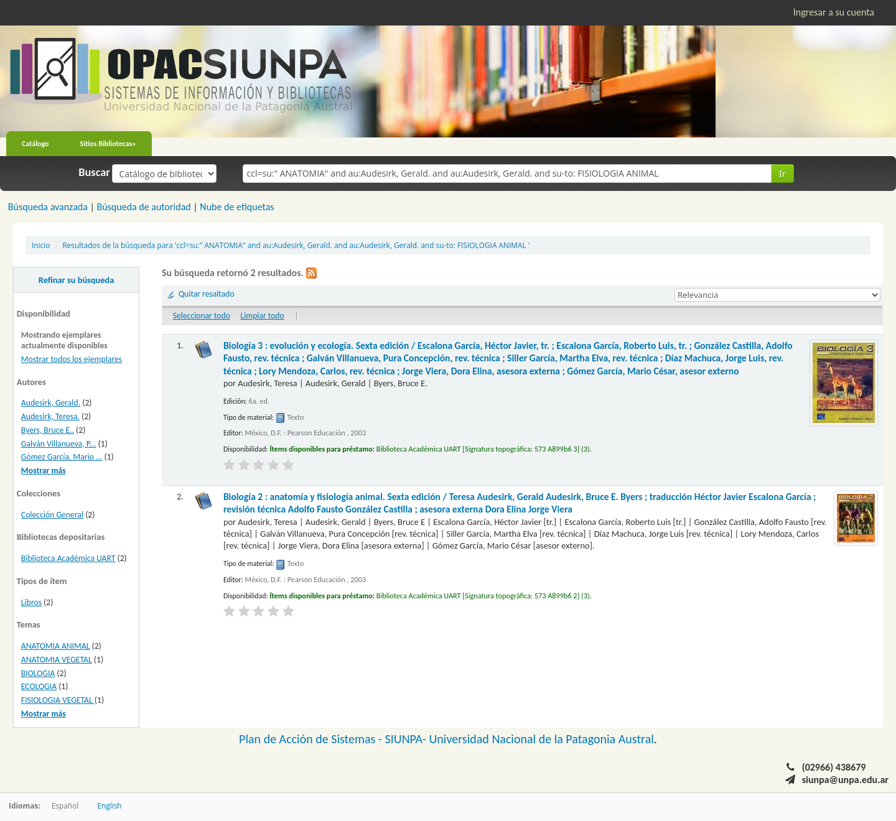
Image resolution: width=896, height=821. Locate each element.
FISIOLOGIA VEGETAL (58, 700)
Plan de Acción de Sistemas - (312, 738)
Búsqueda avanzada (48, 207)
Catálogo (35, 143)
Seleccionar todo (201, 315)
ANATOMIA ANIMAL (55, 646)
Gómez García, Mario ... (61, 457)
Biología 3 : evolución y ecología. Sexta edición (508, 358)
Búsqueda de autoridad (143, 207)
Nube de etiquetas (237, 207)
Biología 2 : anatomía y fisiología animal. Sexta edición (519, 503)
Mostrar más (43, 470)
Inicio (41, 245)
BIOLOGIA (38, 673)
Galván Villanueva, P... (58, 443)
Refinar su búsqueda (76, 279)
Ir (782, 173)
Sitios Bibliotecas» (108, 143)
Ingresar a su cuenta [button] (833, 12)
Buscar (94, 172)
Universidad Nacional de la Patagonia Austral (541, 738)
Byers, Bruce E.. (47, 430)
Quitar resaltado (207, 294)
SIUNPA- (407, 738)
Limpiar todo (262, 315)
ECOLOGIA (39, 686)
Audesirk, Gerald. (50, 402)
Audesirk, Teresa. (50, 416)
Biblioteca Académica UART (68, 558)
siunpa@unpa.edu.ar (845, 780)
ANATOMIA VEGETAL (56, 659)
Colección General (52, 514)
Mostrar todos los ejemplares (71, 359)
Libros (31, 602)
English (109, 805)
